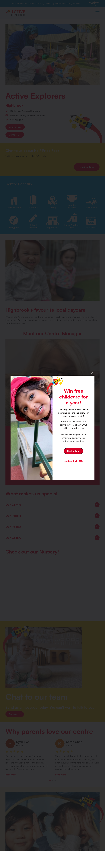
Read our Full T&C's (73, 461)
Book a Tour (73, 451)
